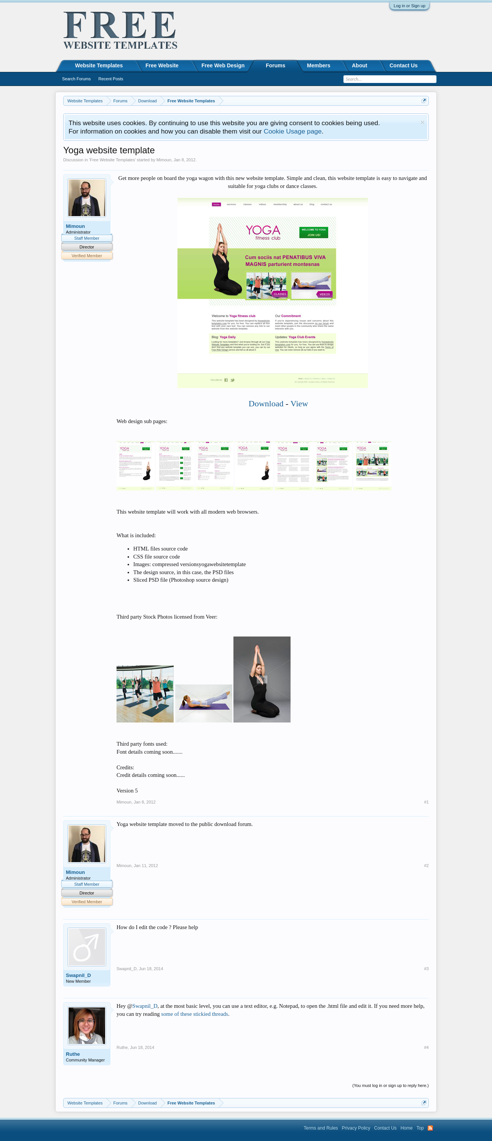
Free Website (162, 65)
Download (266, 403)
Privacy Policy (356, 1128)
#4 (426, 1047)
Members (318, 65)
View (299, 403)
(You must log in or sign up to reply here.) (390, 1085)
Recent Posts (110, 78)
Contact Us (404, 65)
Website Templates (99, 65)
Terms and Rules (321, 1128)
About (359, 65)
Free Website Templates (112, 160)
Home (407, 1128)
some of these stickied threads (194, 1014)
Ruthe (73, 1054)
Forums (275, 65)
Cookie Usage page (292, 131)
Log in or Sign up (409, 5)
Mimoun (164, 160)
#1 (426, 802)
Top (420, 1128)
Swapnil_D (78, 975)
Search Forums (76, 78)
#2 (426, 865)
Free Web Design (222, 65)
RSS (430, 1128)
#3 (426, 968)
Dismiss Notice (422, 122)
